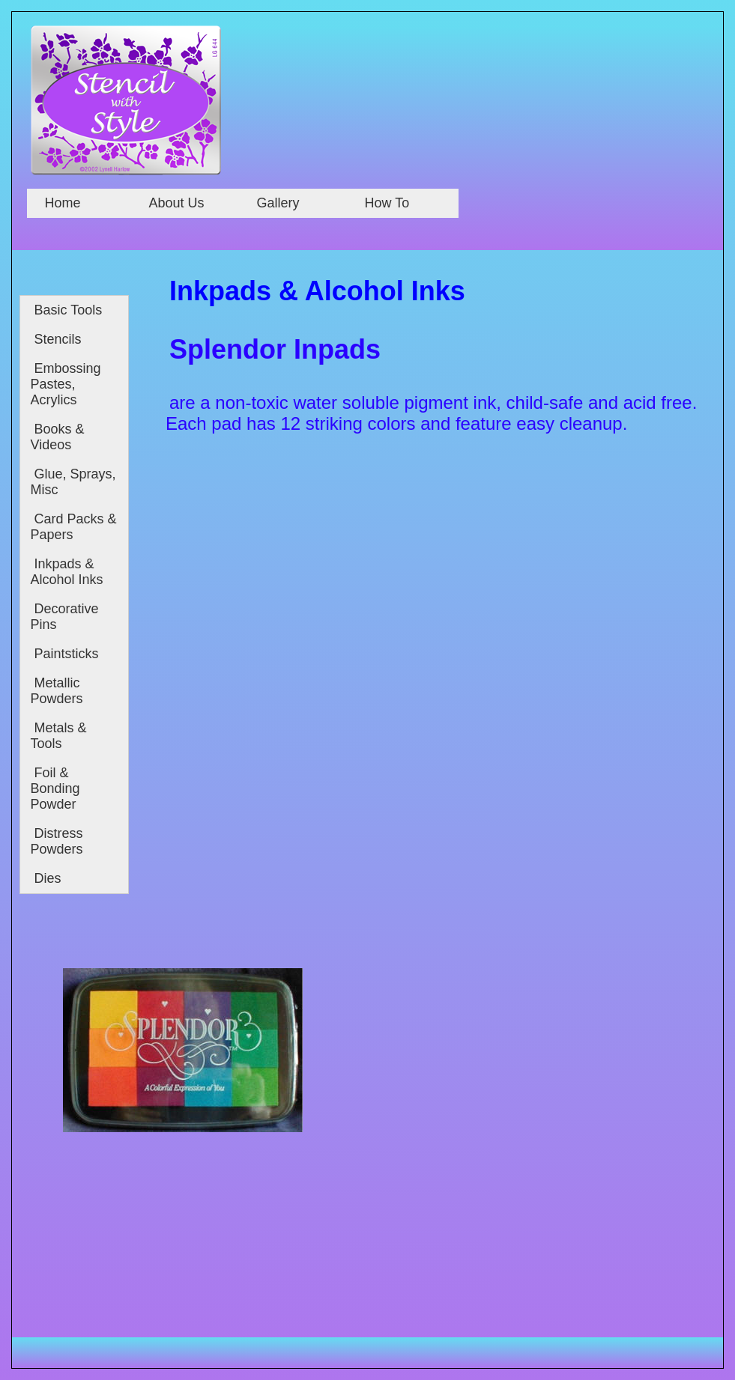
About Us (177, 202)
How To (387, 202)
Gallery (278, 202)
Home (61, 202)
